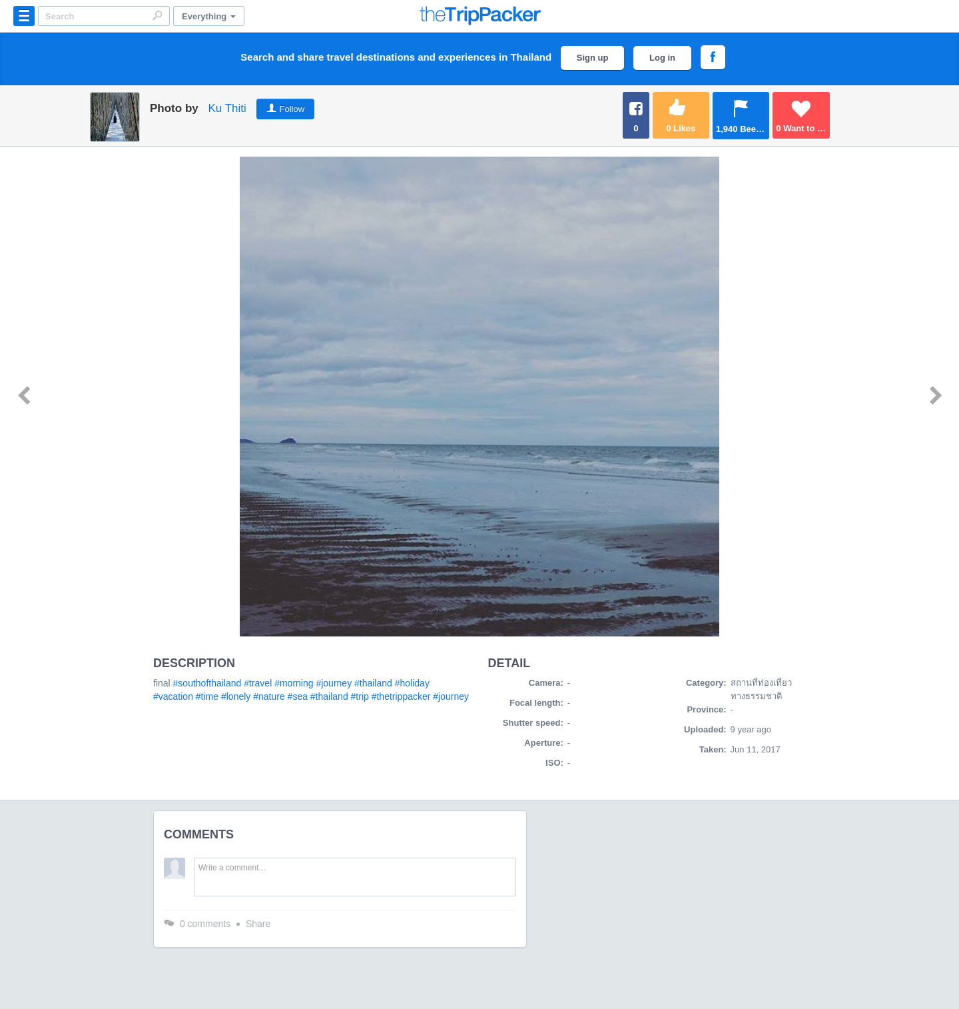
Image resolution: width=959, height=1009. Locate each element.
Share (258, 923)
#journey (334, 683)
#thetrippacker (401, 696)
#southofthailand (207, 683)
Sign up (593, 58)
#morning (293, 683)
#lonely (235, 696)
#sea (298, 696)
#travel (258, 683)
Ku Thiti (227, 108)
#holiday (412, 683)
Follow (292, 109)
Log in (662, 58)
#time (207, 696)
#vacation (173, 696)
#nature (268, 696)
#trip (360, 696)
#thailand (373, 683)
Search (157, 15)
